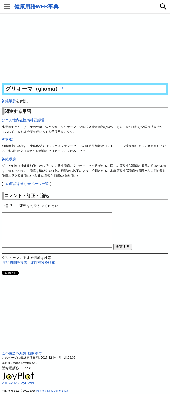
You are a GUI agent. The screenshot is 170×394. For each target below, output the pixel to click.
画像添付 (34, 353)
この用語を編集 (14, 353)
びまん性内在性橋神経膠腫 (23, 120)
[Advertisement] (85, 49)
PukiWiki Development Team (53, 390)
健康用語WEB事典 (36, 7)
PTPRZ (7, 139)
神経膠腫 (9, 101)
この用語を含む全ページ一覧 (26, 184)
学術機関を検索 (15, 262)
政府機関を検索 (42, 262)
